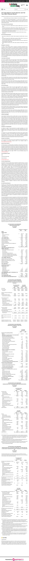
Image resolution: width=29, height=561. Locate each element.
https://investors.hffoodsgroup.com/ (6, 141)
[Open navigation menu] (3, 9)
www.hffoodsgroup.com (4, 151)
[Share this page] (27, 9)
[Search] (19, 9)
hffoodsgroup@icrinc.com (5, 159)
